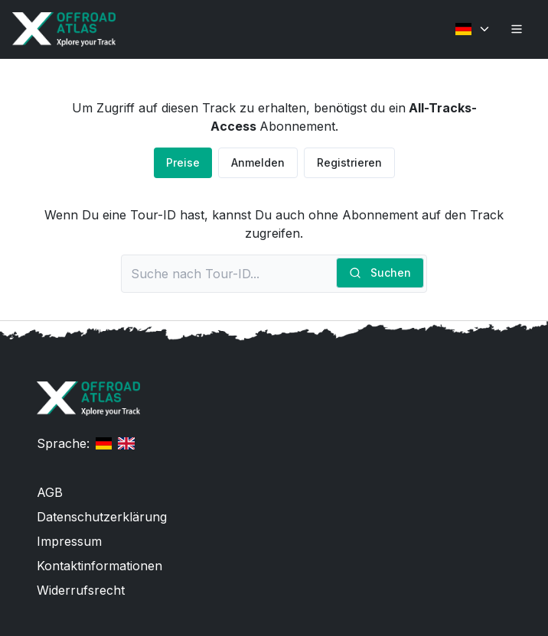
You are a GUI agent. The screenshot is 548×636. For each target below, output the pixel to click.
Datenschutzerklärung (102, 516)
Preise (183, 162)
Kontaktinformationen (99, 565)
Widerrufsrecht (81, 590)
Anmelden (258, 162)
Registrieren (349, 162)
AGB (50, 492)
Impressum (69, 541)
